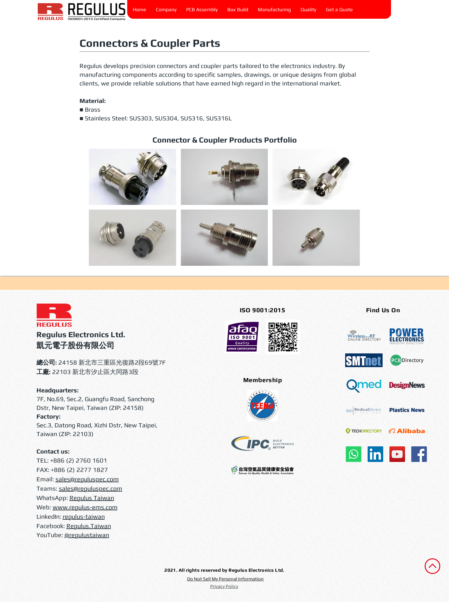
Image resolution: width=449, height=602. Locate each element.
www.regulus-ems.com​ (85, 507)
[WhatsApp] (353, 454)
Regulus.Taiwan (88, 525)
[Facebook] (419, 454)
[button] (308, 9)
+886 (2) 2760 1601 (78, 460)
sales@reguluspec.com (87, 479)
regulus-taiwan (84, 516)
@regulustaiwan (87, 534)
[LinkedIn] (375, 454)
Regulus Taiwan (92, 497)
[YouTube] (397, 454)
